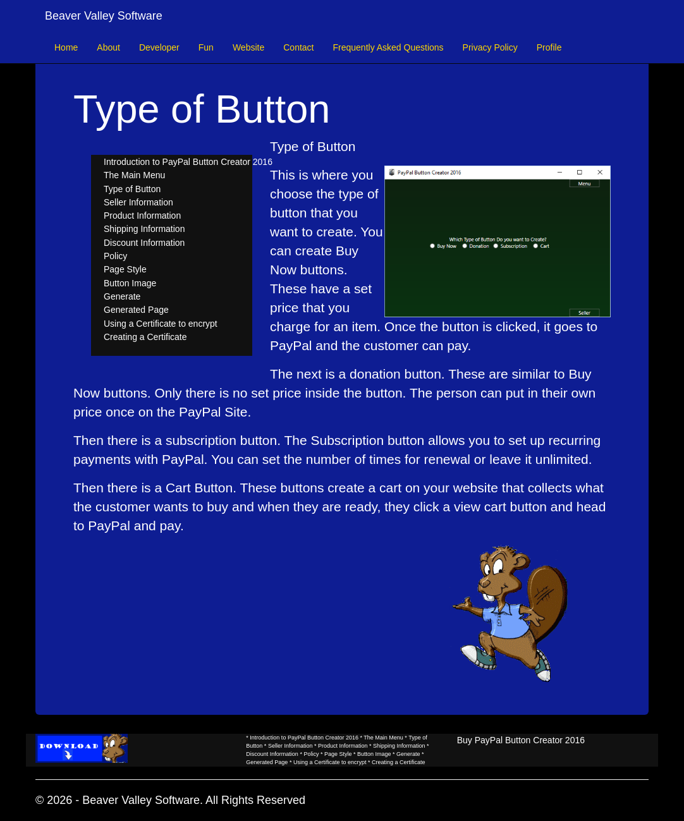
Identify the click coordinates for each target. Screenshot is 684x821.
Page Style (125, 269)
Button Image (130, 283)
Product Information (142, 215)
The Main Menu (134, 175)
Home (66, 47)
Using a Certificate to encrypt (160, 324)
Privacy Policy (490, 47)
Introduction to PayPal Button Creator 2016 (188, 162)
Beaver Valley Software (103, 15)
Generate (122, 296)
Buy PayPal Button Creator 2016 (521, 740)
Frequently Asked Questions (388, 47)
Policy (115, 256)
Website (248, 47)
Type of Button (132, 189)
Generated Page (136, 310)
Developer (159, 47)
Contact (298, 47)
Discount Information (144, 243)
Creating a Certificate (145, 337)
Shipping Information (144, 229)
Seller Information (138, 202)
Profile (549, 47)
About (108, 47)
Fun (206, 47)
